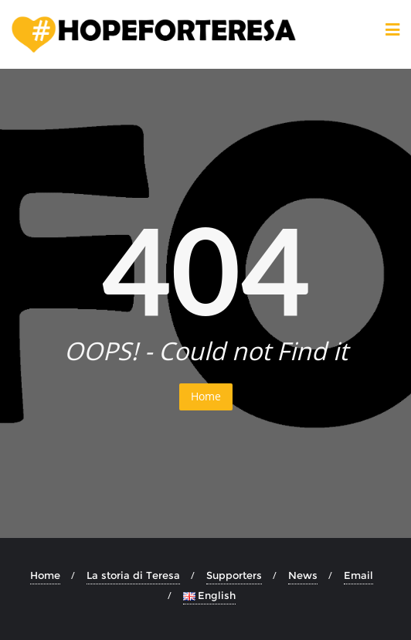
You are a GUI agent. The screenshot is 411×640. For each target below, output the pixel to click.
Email (358, 575)
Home (206, 396)
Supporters (234, 575)
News (303, 575)
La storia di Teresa (133, 575)
